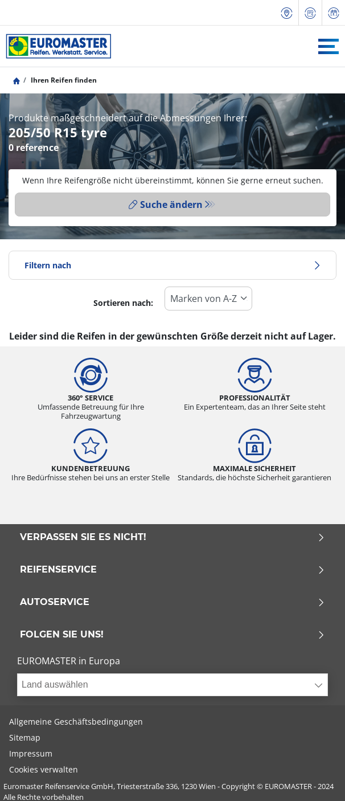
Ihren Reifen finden (63, 80)
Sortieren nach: (123, 302)
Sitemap (24, 737)
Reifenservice (172, 569)
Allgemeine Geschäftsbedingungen (76, 721)
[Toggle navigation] (328, 46)
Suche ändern (166, 204)
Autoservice (172, 602)
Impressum (30, 753)
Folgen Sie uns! (172, 634)
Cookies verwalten (43, 769)
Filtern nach (172, 265)
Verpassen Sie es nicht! (172, 537)
